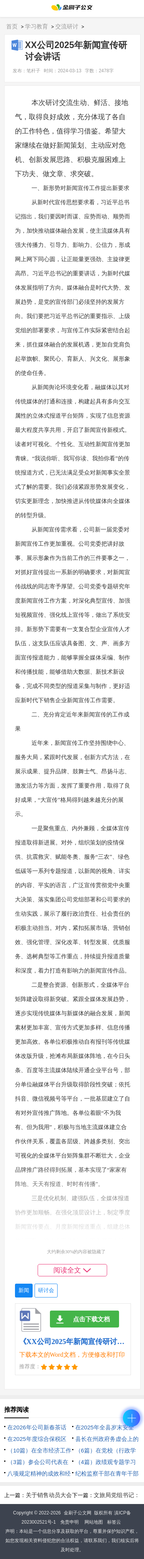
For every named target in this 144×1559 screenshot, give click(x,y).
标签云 (114, 1522)
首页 (12, 26)
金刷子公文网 (77, 1513)
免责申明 (69, 1522)
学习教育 (36, 26)
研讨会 (46, 1290)
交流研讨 (66, 26)
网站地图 (93, 1522)
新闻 (23, 1290)
